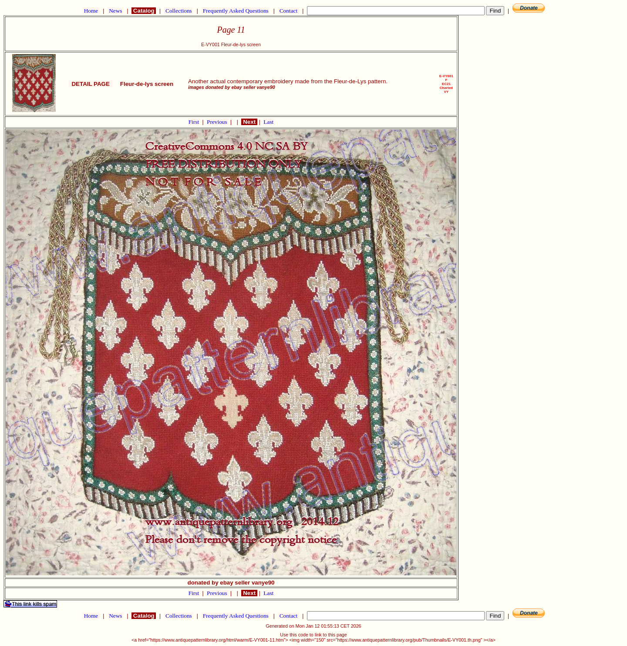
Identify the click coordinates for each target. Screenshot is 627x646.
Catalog (143, 10)
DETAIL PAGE (90, 84)
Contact (288, 10)
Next (249, 122)
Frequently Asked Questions (235, 10)
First (195, 122)
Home (90, 10)
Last (268, 122)
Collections (178, 10)
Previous (218, 122)
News (116, 10)
